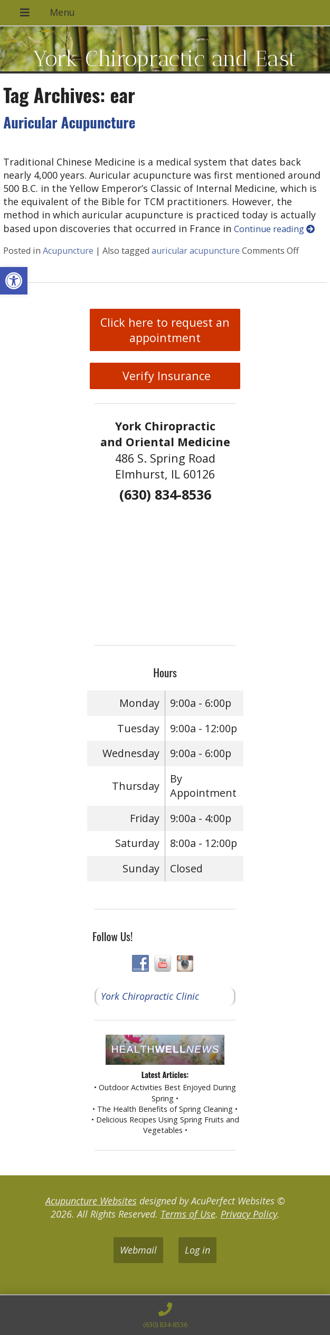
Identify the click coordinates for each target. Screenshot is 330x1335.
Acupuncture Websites (91, 1200)
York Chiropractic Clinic (150, 996)
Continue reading (274, 229)
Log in (197, 1250)
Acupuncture (68, 250)
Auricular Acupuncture (69, 122)
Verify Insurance (165, 375)
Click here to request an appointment (165, 330)
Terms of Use (188, 1214)
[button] (13, 280)
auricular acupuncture (196, 250)
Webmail (138, 1250)
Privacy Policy (249, 1214)
